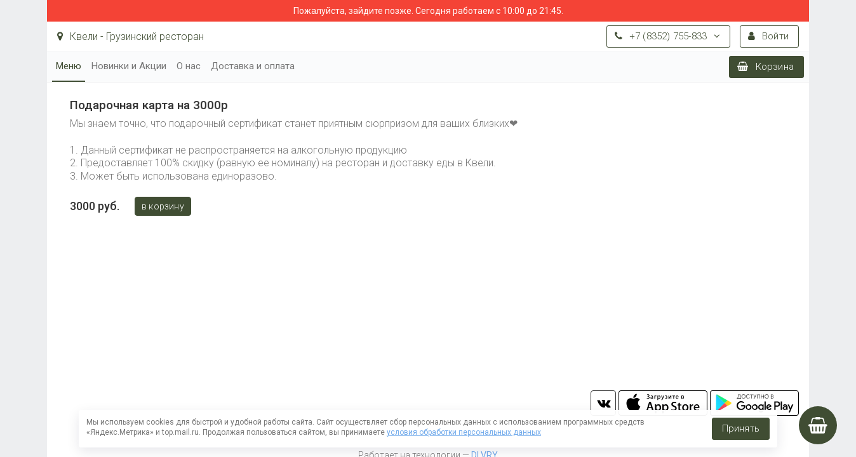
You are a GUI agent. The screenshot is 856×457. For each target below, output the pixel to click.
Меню (68, 66)
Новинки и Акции (128, 66)
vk (603, 403)
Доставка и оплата (253, 66)
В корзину (163, 206)
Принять (740, 428)
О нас (189, 66)
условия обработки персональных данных (464, 432)
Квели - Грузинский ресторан (130, 36)
